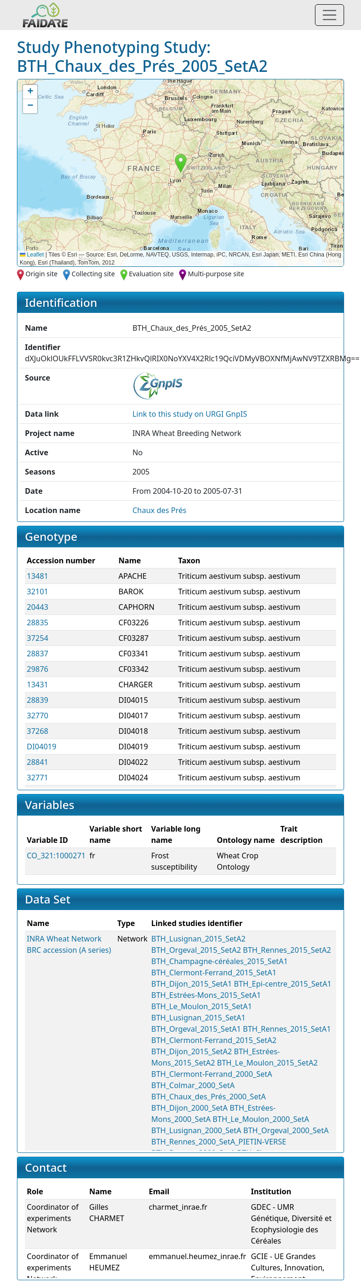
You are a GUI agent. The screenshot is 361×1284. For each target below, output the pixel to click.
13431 (37, 684)
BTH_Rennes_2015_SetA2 (287, 950)
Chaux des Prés (160, 510)
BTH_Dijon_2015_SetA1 (191, 984)
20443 (37, 607)
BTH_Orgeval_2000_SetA (286, 1130)
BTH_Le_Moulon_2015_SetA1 (201, 1006)
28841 (37, 762)
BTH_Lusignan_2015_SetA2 (198, 939)
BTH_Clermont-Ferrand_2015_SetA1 (213, 972)
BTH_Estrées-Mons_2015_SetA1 (206, 995)
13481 (37, 576)
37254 (37, 638)
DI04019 (41, 746)
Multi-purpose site (216, 273)
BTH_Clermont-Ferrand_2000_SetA (211, 1074)
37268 (37, 731)
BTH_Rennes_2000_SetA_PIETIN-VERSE (218, 1141)
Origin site (41, 273)
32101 (37, 591)
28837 (37, 653)
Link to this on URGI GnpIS (190, 414)
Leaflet (32, 254)
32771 (37, 777)
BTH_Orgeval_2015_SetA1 (196, 1029)
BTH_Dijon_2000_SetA (189, 1108)
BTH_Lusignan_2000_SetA (196, 1130)
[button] (181, 163)
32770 (37, 715)
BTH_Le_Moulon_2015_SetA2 (267, 1063)
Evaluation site (151, 273)
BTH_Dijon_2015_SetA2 (191, 1051)
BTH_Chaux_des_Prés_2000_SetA (208, 1096)
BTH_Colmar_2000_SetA (193, 1085)
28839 (37, 700)
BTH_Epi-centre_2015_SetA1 (283, 984)
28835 (37, 622)
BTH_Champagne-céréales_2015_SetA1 (219, 961)
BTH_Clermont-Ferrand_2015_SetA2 (213, 1040)
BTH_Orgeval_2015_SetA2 (196, 950)
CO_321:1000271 (56, 855)
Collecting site (93, 273)
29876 (37, 669)
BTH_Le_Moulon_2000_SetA (260, 1119)
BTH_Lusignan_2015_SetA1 (198, 1017)
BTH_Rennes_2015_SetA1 (287, 1029)
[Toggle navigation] (329, 15)
